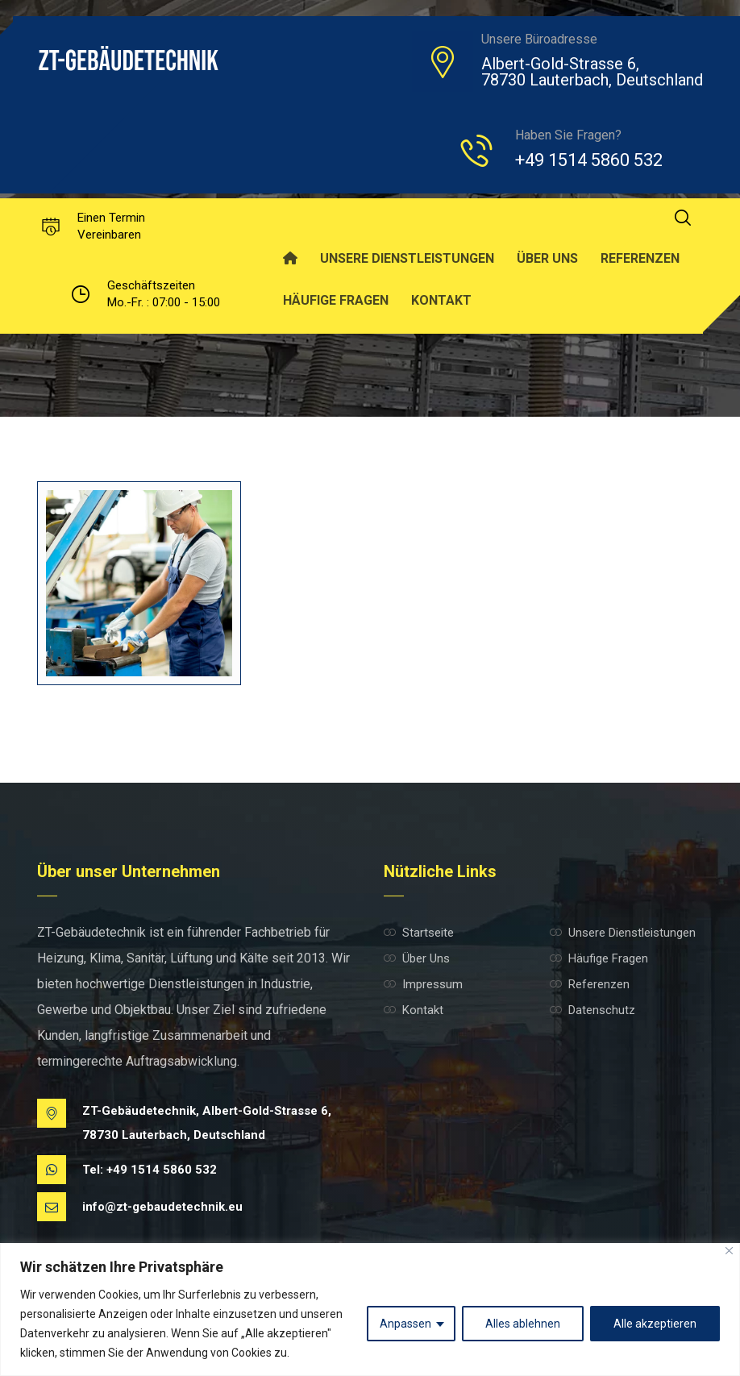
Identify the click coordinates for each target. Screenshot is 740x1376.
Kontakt (413, 1010)
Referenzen (590, 984)
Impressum (423, 984)
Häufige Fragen (599, 958)
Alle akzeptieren (654, 1323)
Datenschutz (592, 1010)
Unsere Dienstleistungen (623, 932)
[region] (370, 1309)
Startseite (419, 932)
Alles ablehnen (522, 1323)
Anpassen (405, 1323)
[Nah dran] (729, 1250)
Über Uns (417, 958)
